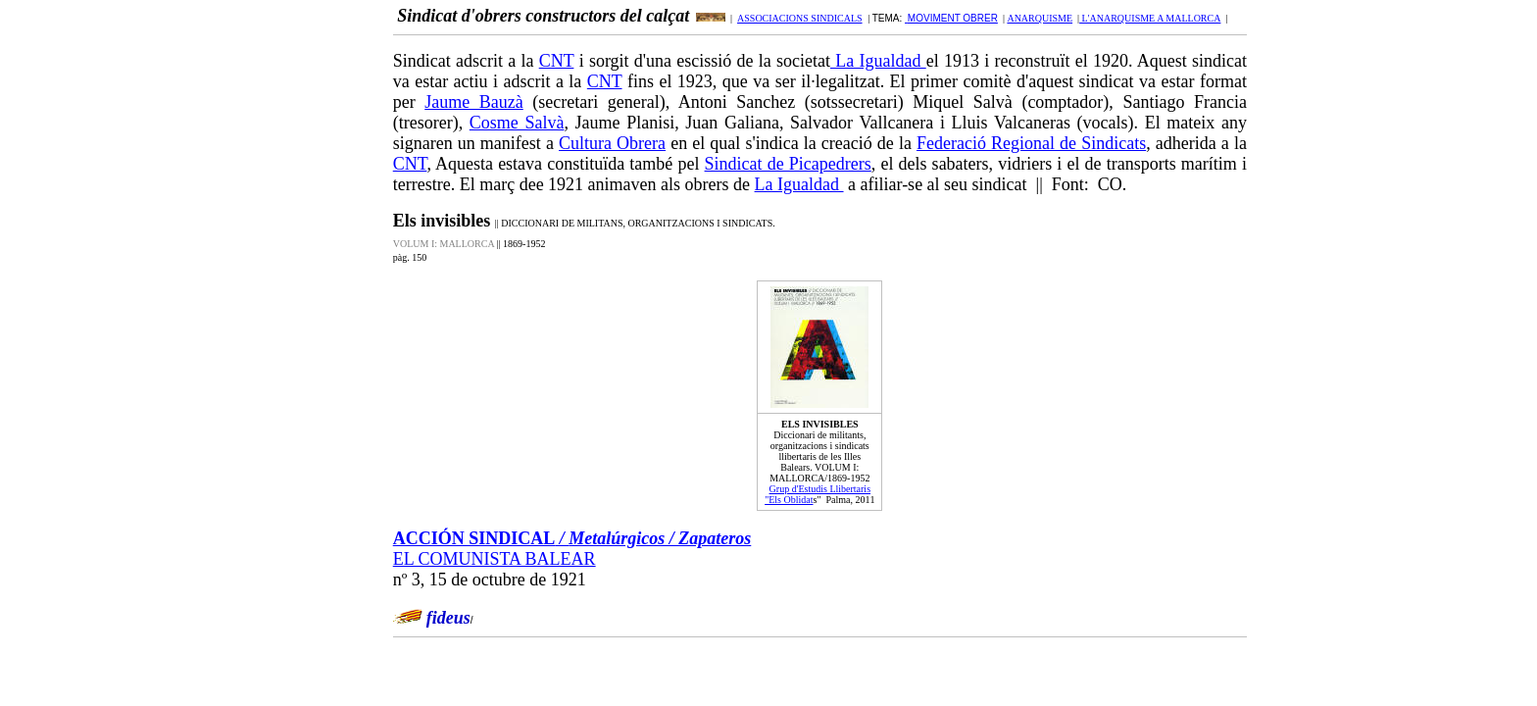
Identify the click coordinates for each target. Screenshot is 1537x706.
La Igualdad (878, 61)
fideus (448, 618)
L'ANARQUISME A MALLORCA (1149, 18)
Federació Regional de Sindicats (1031, 143)
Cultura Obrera (612, 143)
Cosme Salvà (517, 122)
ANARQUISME (1039, 18)
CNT (556, 61)
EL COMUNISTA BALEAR (494, 559)
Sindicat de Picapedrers (788, 164)
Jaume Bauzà (473, 102)
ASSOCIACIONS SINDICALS (800, 18)
